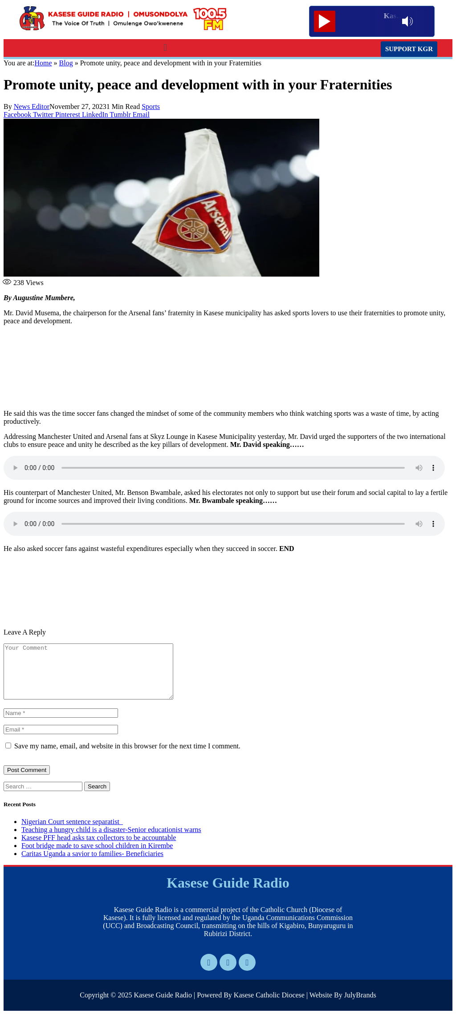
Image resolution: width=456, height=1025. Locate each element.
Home (43, 63)
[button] (165, 47)
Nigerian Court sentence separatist (72, 832)
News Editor (31, 106)
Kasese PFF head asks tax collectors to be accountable (98, 848)
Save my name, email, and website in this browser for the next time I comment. (127, 756)
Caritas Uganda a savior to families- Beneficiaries (92, 864)
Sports (151, 106)
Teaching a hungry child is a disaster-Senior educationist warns (111, 840)
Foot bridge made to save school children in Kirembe (97, 856)
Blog (66, 63)
